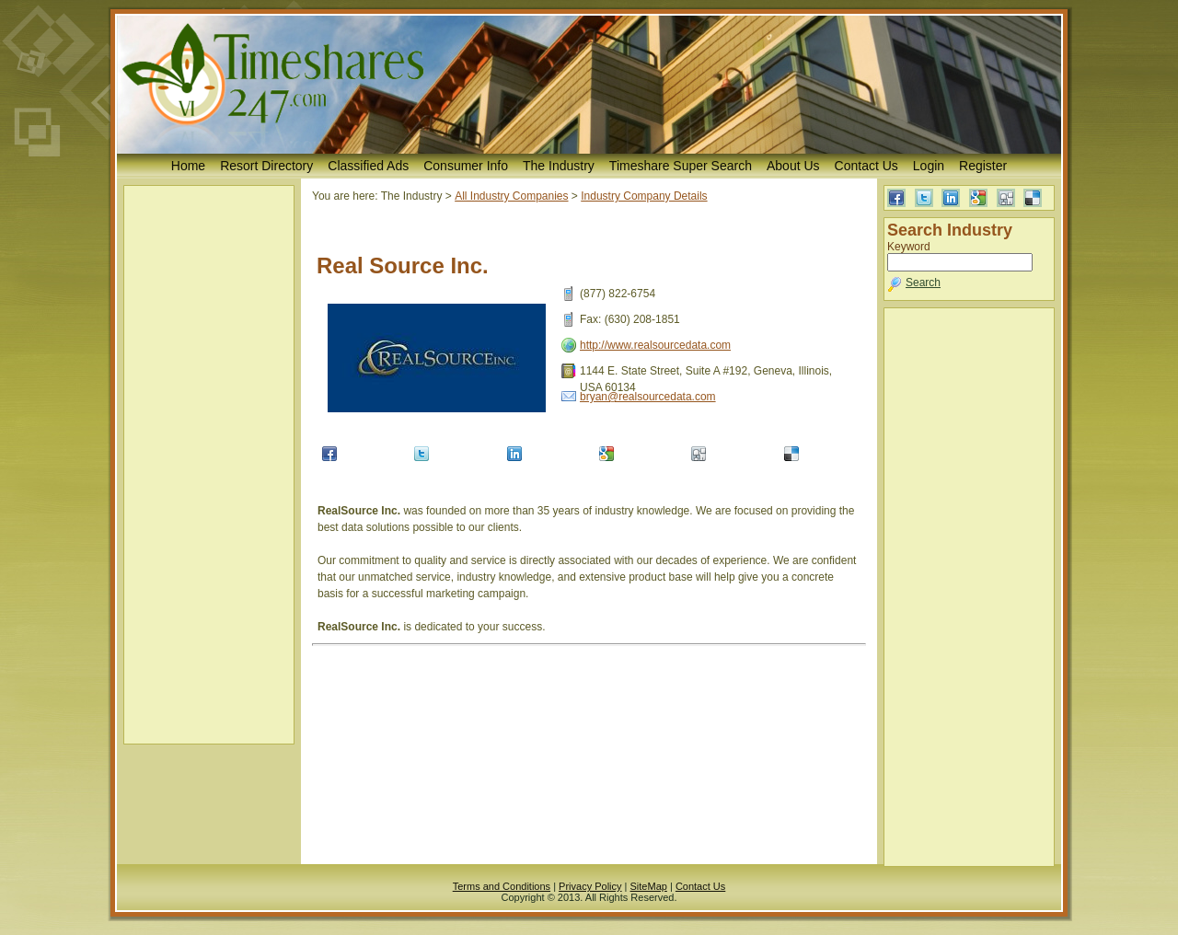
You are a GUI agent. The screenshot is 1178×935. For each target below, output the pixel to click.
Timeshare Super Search (680, 165)
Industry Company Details (644, 196)
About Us (793, 165)
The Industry (559, 165)
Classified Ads (368, 165)
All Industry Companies (511, 196)
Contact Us (866, 165)
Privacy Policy (590, 886)
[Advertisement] (209, 465)
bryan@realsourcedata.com (648, 396)
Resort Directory (266, 165)
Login (928, 165)
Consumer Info (465, 165)
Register (983, 165)
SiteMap (648, 886)
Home (188, 165)
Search (923, 282)
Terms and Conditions (501, 886)
